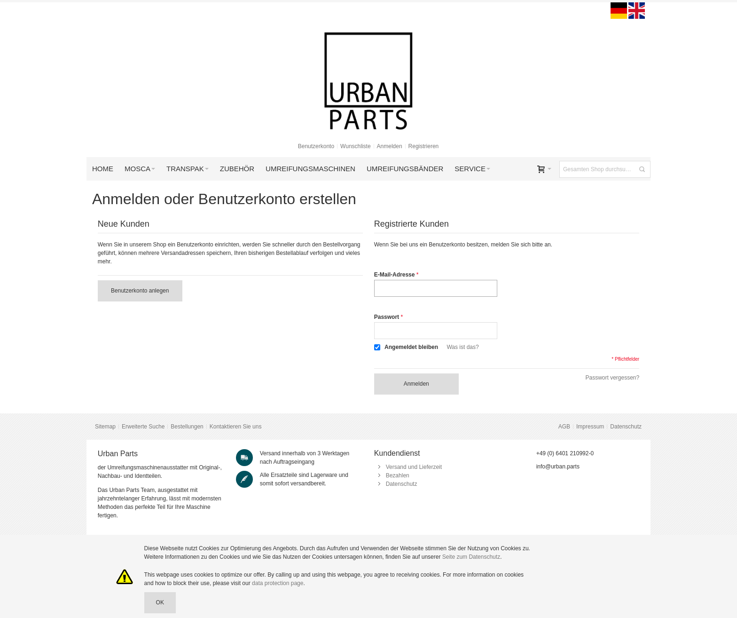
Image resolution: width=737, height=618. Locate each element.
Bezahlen (397, 475)
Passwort (386, 317)
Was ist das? (462, 347)
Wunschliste (355, 146)
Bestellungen (187, 426)
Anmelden (389, 146)
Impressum (590, 426)
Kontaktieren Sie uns (236, 426)
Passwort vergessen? (612, 377)
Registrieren (423, 146)
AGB (564, 426)
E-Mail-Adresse (394, 274)
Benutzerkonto (316, 146)
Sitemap (105, 426)
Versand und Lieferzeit (414, 467)
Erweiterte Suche (143, 426)
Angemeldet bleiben (411, 347)
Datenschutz (626, 426)
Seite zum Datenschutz (471, 557)
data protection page (277, 583)
